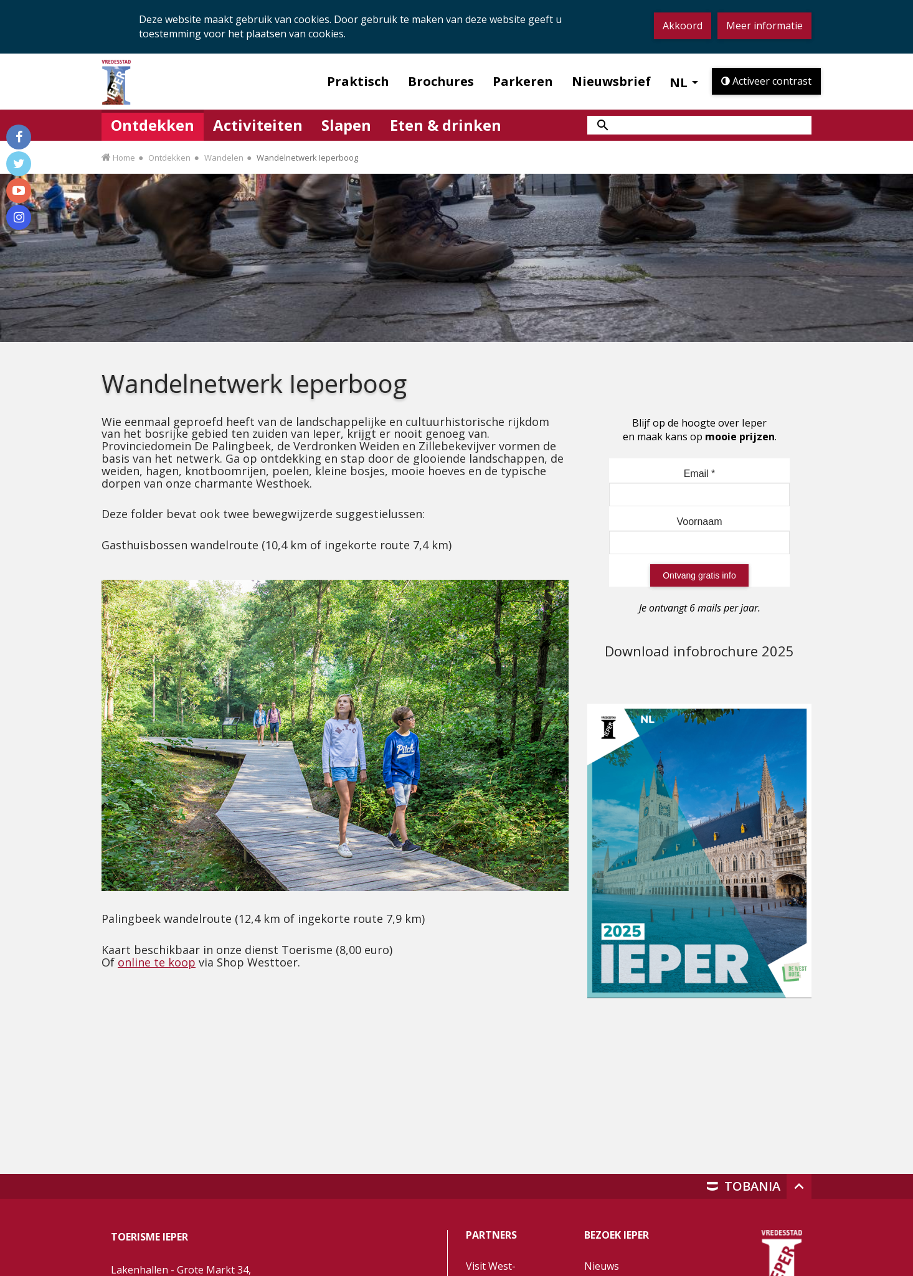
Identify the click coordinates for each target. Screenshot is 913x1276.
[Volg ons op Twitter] (18, 163)
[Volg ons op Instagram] (18, 217)
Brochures (441, 81)
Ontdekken (169, 157)
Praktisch (358, 81)
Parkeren (523, 81)
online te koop (157, 962)
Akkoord (682, 25)
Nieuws (601, 1266)
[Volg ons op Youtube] (18, 190)
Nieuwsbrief (611, 81)
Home (124, 157)
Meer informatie (764, 25)
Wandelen (224, 157)
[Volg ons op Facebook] (18, 137)
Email (700, 473)
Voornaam (699, 521)
